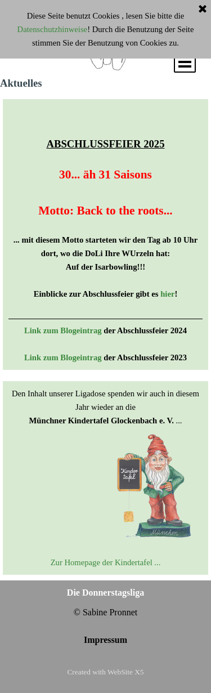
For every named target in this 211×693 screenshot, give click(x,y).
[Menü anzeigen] (185, 62)
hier (167, 293)
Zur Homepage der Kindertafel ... (106, 562)
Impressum (105, 640)
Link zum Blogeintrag (63, 330)
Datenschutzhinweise (52, 29)
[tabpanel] (105, 234)
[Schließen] (202, 9)
